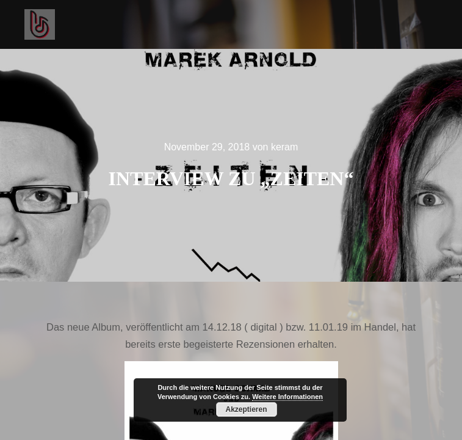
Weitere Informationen (287, 396)
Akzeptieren (246, 409)
